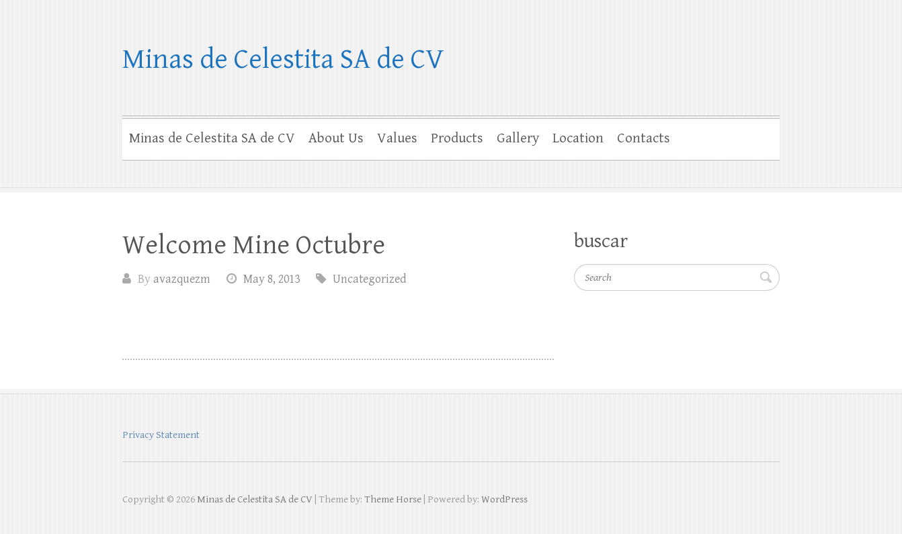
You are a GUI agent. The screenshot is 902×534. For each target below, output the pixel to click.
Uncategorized (370, 279)
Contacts (643, 138)
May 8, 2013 (271, 279)
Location (578, 138)
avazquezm (181, 279)
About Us (336, 138)
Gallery (518, 138)
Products (457, 138)
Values (397, 138)
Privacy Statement (161, 435)
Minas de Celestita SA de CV (283, 59)
